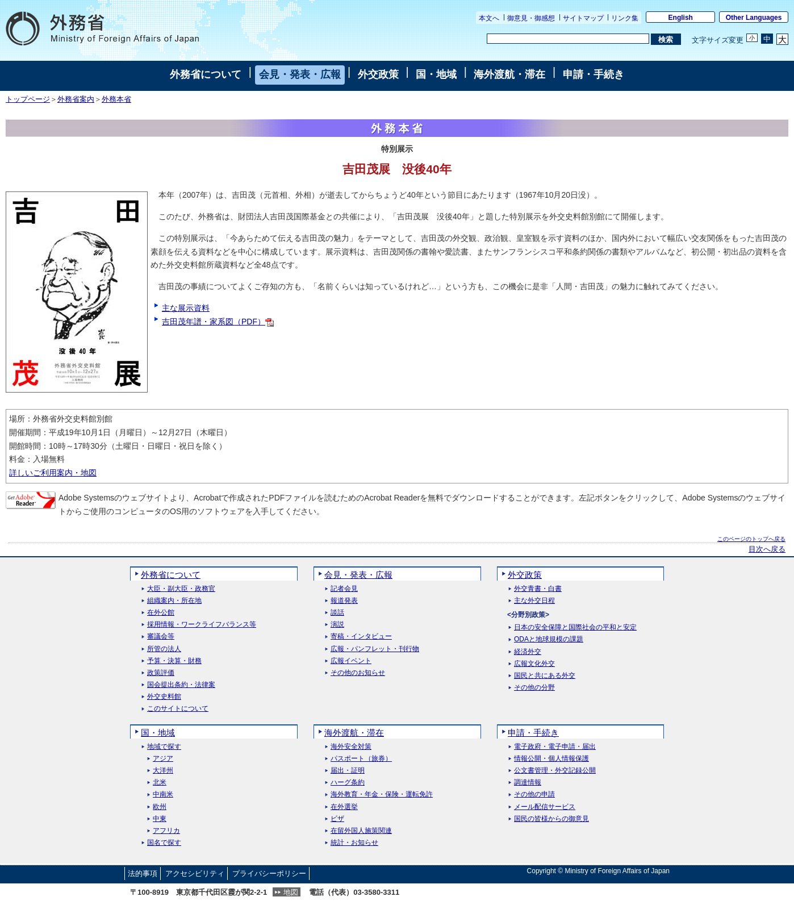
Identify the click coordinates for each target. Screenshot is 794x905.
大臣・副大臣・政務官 (181, 589)
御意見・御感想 (531, 18)
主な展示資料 (186, 307)
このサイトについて (177, 708)
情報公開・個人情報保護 (551, 758)
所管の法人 (164, 649)
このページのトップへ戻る (751, 539)
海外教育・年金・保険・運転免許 (382, 794)
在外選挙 (344, 807)
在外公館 (160, 612)
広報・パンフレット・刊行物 (375, 649)
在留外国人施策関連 (361, 831)
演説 (337, 624)
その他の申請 (534, 794)
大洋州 (163, 770)
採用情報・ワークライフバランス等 (201, 624)
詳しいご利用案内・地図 (53, 472)
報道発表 (344, 600)
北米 (159, 782)
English (680, 18)
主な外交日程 (534, 600)
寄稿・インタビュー (361, 636)
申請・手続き (593, 74)
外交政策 (378, 74)
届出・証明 (348, 770)
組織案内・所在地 (174, 600)
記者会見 (344, 589)
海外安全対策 (351, 746)
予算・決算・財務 (174, 661)
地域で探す (164, 746)
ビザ (337, 819)
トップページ (28, 99)
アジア (163, 758)
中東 (159, 819)
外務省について (205, 74)
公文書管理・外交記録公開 (555, 770)
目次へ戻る (767, 549)
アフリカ (166, 831)
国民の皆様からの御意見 (551, 819)
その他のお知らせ (358, 673)
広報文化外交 (534, 664)
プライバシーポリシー (269, 873)
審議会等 (160, 636)
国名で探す (164, 842)
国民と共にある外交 (544, 675)
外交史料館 (164, 696)
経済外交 (527, 652)
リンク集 (624, 18)
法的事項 (142, 873)
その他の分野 (534, 687)
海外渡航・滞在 (509, 74)
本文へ (489, 18)
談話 (337, 612)
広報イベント (351, 661)
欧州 (159, 807)
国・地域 (436, 74)
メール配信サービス (544, 807)
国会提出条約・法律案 (181, 685)
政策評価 (160, 673)
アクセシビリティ (194, 873)
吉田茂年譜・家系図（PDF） (218, 321)
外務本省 (116, 99)
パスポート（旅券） (361, 758)
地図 (290, 892)
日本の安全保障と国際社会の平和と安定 (575, 627)
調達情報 (527, 782)
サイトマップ (583, 18)
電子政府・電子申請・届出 (555, 746)
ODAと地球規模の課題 (548, 639)
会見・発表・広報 (300, 74)
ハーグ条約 (348, 782)
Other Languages (754, 18)
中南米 (163, 794)
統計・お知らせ (354, 842)
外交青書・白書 (538, 589)
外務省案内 (75, 99)
